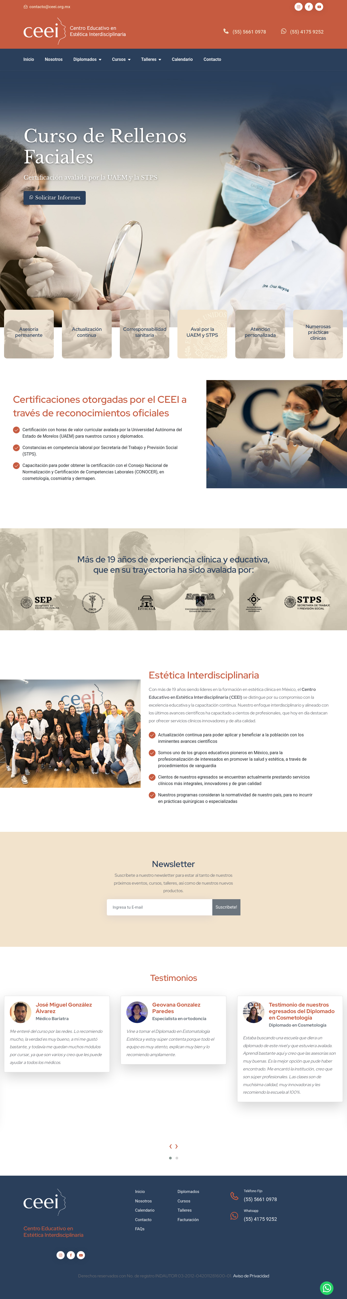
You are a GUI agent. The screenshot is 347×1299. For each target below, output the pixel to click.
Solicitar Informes (54, 198)
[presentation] (170, 1146)
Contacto (212, 59)
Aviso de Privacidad (251, 1276)
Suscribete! (226, 907)
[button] (170, 1158)
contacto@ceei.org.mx (49, 6)
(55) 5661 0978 (249, 32)
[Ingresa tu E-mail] (160, 907)
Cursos (121, 59)
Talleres (151, 59)
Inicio (29, 59)
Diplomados (87, 59)
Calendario (182, 59)
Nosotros (54, 59)
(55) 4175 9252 (307, 32)
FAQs (140, 1229)
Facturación (188, 1219)
